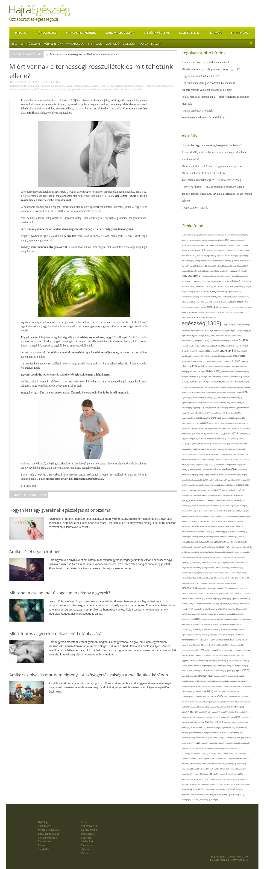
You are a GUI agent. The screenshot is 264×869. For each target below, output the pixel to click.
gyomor (86, 85)
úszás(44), (230, 758)
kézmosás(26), (187, 506)
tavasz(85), (195, 728)
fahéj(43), (202, 372)
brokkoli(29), (186, 286)
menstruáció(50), (208, 573)
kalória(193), (243, 485)
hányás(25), (197, 444)
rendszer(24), (213, 660)
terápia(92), (206, 733)
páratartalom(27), (240, 635)
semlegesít (107, 89)
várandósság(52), (188, 769)
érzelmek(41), (186, 361)
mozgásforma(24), (204, 588)
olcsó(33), (203, 614)
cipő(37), (185, 292)
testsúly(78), (230, 738)
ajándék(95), (243, 235)
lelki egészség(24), (238, 547)
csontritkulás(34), (205, 297)
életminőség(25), (226, 340)
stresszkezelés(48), (221, 676)
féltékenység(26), (228, 382)
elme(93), (229, 346)
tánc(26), (202, 717)
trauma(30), (203, 748)
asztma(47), (229, 260)
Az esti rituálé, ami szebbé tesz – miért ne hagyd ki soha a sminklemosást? (214, 156)
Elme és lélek (189, 33)
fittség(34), (190, 392)
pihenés (76, 89)
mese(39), (198, 578)
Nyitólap (21, 33)
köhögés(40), (186, 526)
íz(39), (217, 480)
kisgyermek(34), (208, 511)
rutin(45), (185, 665)
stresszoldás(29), (233, 676)
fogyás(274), (242, 392)
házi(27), (195, 449)
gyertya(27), (224, 423)
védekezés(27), (224, 769)
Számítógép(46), (210, 686)
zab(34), (194, 795)
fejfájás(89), (217, 377)
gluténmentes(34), (204, 413)
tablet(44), (224, 712)
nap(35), (204, 593)
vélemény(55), (208, 774)
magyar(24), (206, 557)
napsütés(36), (239, 593)
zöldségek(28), (187, 800)
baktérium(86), (202, 266)
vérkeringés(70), (188, 779)
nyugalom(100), (188, 609)
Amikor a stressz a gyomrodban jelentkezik (206, 62)
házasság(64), (187, 449)
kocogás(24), (245, 511)
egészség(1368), (203, 323)
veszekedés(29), (241, 779)
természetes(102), (189, 738)
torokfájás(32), (245, 743)
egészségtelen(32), (232, 330)
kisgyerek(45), (198, 511)
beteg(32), (244, 271)
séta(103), (231, 666)
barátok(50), (244, 266)
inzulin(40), (222, 475)
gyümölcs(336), (231, 433)
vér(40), (216, 774)
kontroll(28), (196, 521)
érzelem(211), (239, 356)
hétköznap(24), (233, 449)
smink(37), (185, 671)
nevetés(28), (186, 604)
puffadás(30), (239, 650)
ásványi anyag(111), (203, 261)
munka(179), (222, 588)
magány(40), (230, 552)
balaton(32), (212, 266)
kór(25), (214, 521)
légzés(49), (198, 547)
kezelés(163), (239, 500)
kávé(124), (213, 495)
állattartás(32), (201, 245)
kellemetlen (127, 85)
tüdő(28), (226, 753)
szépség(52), (222, 691)
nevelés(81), (245, 598)
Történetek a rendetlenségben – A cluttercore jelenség (211, 180)
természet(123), (236, 733)
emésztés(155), (204, 351)
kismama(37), (218, 511)
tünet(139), (233, 753)
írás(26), (244, 475)
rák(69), (185, 655)
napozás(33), (230, 593)
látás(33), (244, 542)
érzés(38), (210, 361)
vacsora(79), (206, 763)
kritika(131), (186, 542)
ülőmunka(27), (186, 763)
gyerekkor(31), (240, 418)
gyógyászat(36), (233, 423)
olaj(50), (185, 614)
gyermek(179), (202, 423)
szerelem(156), (188, 697)
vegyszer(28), (198, 774)
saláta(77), (198, 665)
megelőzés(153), (242, 562)
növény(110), (208, 604)
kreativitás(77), (233, 536)
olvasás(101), (222, 614)
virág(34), (213, 784)
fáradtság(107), (195, 377)
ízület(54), (239, 480)
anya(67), (200, 255)
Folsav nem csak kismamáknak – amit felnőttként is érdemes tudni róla (215, 100)
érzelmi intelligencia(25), (199, 361)
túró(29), (220, 753)
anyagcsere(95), (210, 256)
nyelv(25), (236, 604)
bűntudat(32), (200, 286)
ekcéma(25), (237, 335)
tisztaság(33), (213, 743)
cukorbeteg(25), (227, 297)
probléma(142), (222, 645)
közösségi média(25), (199, 536)
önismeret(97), (187, 629)
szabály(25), (244, 681)
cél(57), (226, 286)
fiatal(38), (223, 387)
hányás (105, 85)
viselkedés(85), (230, 784)
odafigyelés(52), (217, 609)
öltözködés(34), (236, 619)
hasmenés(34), (216, 444)
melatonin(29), (220, 567)
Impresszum (218, 856)
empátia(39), (215, 351)
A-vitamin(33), (186, 235)
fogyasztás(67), (187, 397)
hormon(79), (243, 454)
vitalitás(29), (186, 789)
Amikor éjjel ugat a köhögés (197, 110)
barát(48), (236, 266)
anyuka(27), (221, 255)
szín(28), (195, 702)
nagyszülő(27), (196, 593)
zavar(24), (220, 795)
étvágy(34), (228, 366)
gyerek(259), (217, 418)
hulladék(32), (239, 459)
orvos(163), (195, 619)
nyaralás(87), (228, 604)
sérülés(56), (222, 665)
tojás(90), (230, 743)
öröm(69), (217, 629)
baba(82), (193, 266)
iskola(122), (186, 480)
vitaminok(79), (222, 789)
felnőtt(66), (207, 382)
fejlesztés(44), (227, 377)
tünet (126, 89)
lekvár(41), (215, 547)
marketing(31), (187, 562)
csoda (58, 85)
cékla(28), (220, 286)
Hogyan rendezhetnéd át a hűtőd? (200, 76)
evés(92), (243, 366)
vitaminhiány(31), (211, 789)
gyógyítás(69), (244, 423)
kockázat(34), (236, 511)
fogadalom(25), (212, 392)
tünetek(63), (242, 753)
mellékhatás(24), (237, 567)
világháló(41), (205, 784)
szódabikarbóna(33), (245, 702)
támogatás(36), (242, 712)
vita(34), (247, 784)
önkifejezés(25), (198, 629)
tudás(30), (216, 748)
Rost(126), (238, 661)
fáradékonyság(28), (242, 372)
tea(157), (203, 728)
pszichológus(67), (228, 650)
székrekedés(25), (238, 686)
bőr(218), (236, 281)
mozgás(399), (190, 588)
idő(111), (212, 465)
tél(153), (235, 728)
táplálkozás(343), (214, 722)
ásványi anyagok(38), (218, 260)
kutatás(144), (204, 542)
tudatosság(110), (235, 748)
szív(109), (210, 702)
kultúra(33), (195, 542)
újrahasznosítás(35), (211, 758)
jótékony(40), (209, 485)
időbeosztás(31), (221, 464)
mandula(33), (241, 557)
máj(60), (234, 557)
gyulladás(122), (198, 433)
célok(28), (233, 286)
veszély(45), (186, 784)
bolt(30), (208, 281)
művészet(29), (186, 593)
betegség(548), (192, 275)
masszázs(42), (196, 562)
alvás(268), (200, 250)
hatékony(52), (243, 444)
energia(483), (228, 350)
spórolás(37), (231, 671)
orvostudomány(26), (207, 619)
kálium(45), (234, 485)
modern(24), (186, 583)
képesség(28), (186, 500)
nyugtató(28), (198, 609)
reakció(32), (192, 655)
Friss (14, 43)
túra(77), (205, 753)
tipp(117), (198, 743)
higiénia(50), (204, 454)
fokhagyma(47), (212, 397)
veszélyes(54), (195, 784)
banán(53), (229, 266)
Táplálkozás (46, 33)
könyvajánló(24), (205, 526)
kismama (139, 85)
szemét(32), (199, 691)
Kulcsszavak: (17, 85)
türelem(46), (186, 758)
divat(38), (229, 307)
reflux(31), (209, 655)
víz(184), (232, 789)
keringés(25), (212, 500)
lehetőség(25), (206, 547)
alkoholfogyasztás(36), (237, 240)
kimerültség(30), (242, 506)
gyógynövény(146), (200, 428)
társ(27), (235, 722)
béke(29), (194, 271)
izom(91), (231, 480)
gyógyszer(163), (215, 428)
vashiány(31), (214, 769)
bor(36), (214, 281)
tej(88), (219, 728)
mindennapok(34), (223, 578)
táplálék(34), (186, 722)
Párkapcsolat (75, 43)
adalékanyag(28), (197, 235)
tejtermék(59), (227, 727)
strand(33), (194, 676)
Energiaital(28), (242, 351)
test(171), (209, 738)
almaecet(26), (240, 245)
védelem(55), (234, 769)
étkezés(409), (190, 366)
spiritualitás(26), (221, 671)
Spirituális (95, 43)
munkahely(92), (234, 588)
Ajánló (143, 43)
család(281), (210, 291)
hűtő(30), (193, 464)
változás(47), (232, 763)
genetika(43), (186, 413)
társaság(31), (186, 727)
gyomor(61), (247, 428)
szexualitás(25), (235, 696)
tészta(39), (248, 738)
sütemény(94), (194, 681)
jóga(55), (192, 485)
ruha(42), (246, 660)
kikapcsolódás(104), (229, 506)
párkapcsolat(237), (191, 640)
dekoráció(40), (218, 302)
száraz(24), (220, 686)
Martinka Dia (53, 82)
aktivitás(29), (193, 240)
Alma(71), (232, 245)
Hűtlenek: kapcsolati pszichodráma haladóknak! (208, 83)
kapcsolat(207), (215, 490)
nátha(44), (209, 598)
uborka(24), (194, 758)
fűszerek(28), (224, 407)
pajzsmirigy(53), (187, 635)
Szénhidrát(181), (210, 691)
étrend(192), (204, 366)
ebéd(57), (216, 312)
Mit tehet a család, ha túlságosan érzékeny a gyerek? (211, 69)
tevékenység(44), (188, 743)
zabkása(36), (201, 795)
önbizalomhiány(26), (212, 624)
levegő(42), (248, 547)
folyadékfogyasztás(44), (190, 402)
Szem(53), (248, 686)
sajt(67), (191, 665)
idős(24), (240, 464)
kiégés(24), (195, 506)
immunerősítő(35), (209, 469)
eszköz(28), (228, 361)
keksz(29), (221, 495)
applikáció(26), (243, 255)
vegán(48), (242, 769)
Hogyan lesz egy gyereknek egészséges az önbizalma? (212, 145)
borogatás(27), (221, 281)
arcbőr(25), (191, 260)
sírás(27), (245, 665)
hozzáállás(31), (210, 459)
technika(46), (212, 727)
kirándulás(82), (187, 511)
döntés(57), (248, 307)
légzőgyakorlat (152, 85)
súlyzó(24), (185, 681)
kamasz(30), (186, 490)
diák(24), (204, 307)
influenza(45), (242, 469)
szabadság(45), (235, 681)
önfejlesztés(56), (236, 624)
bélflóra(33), (202, 271)
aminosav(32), (222, 250)
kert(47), (220, 500)
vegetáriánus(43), (188, 774)
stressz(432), (206, 675)
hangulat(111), (187, 444)
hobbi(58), (225, 454)
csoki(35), (238, 292)
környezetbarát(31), (236, 526)
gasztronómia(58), (243, 407)
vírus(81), (220, 784)
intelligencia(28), (204, 475)
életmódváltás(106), (189, 346)
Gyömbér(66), (187, 433)
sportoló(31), (186, 676)
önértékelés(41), (224, 624)
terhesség (118, 89)
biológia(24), (236, 276)
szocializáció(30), (232, 702)
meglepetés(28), (198, 567)
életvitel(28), (201, 346)
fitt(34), (184, 392)
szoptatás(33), (214, 707)
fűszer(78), (215, 407)
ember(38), (194, 351)
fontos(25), (201, 402)
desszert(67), (186, 307)
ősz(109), (224, 629)
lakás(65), (237, 542)
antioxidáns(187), (189, 255)
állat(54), (193, 245)
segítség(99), (207, 666)
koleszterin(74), (196, 516)
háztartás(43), (222, 449)
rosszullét (91, 89)
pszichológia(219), (214, 650)
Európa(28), (236, 366)
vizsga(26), (239, 789)
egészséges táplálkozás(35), (200, 330)
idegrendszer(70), (202, 464)
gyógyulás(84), (237, 428)
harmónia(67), (206, 444)
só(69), (191, 671)
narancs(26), (186, 598)
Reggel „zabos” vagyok (195, 207)
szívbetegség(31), (220, 702)
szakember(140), (189, 686)
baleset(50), (221, 266)
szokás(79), (186, 707)
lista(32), (208, 552)
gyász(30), (207, 418)
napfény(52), (211, 593)
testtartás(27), (240, 738)
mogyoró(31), (204, 583)
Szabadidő (113, 43)
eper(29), (185, 356)
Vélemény (129, 43)
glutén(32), (194, 413)
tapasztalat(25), (246, 717)
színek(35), (202, 702)
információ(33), (187, 475)
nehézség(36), (227, 598)
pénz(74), (212, 640)
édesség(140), (188, 318)
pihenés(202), (228, 640)
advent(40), (216, 235)
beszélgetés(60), (235, 271)
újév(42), (201, 758)
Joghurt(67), (200, 485)
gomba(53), (215, 413)
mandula (23, 89)
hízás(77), (217, 454)
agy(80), (223, 235)
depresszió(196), (240, 302)
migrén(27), (213, 578)
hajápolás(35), (212, 439)
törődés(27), (186, 748)
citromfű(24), (200, 292)
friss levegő (68, 85)
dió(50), (223, 307)
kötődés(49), (210, 531)
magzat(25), (227, 557)
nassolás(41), (201, 598)
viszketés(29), (240, 784)
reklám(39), (195, 660)
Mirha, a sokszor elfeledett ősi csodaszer (204, 173)
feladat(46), (246, 377)
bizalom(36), (244, 276)
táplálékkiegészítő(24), (197, 722)
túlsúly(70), (198, 753)
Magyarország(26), (216, 557)
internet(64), (214, 475)
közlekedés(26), (242, 531)
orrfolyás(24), (186, 619)
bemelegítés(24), (223, 271)
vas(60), (197, 769)
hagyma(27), (186, 439)
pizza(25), (238, 640)
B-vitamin (29, 85)
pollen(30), (244, 640)
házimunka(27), (212, 449)
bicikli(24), (228, 276)
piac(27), (219, 640)
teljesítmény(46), (196, 733)
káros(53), (205, 495)
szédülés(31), (228, 686)
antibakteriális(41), (233, 250)
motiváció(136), (231, 583)
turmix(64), (213, 753)
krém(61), (242, 536)
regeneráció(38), (218, 655)
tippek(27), (205, 743)
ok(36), (225, 609)
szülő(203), (195, 712)
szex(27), (227, 696)
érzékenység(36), (227, 356)
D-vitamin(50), (199, 302)
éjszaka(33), (229, 335)
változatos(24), (241, 763)
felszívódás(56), (216, 382)
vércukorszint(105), (235, 774)
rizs (83, 89)
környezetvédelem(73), (190, 531)
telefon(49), (243, 727)
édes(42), (229, 312)
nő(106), (193, 604)
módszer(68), (195, 583)
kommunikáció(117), (219, 516)
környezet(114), (224, 526)
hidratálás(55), (194, 454)
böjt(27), (229, 281)
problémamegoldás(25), (236, 645)
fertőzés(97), (204, 387)
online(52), (240, 614)
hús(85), (247, 459)
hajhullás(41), (222, 439)
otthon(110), (219, 619)
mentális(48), (218, 573)
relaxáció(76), (203, 660)
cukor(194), (216, 297)
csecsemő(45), (222, 292)
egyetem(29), (196, 335)
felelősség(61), (197, 382)
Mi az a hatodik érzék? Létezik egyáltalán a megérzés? (212, 166)
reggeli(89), (186, 661)
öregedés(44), (209, 629)
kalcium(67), (225, 485)
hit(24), (210, 454)
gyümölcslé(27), (245, 433)
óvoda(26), (227, 619)
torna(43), (237, 743)
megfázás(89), (187, 568)
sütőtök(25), (212, 681)
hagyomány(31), (195, 439)
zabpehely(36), (211, 795)
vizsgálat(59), (186, 795)
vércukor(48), (223, 774)
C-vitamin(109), (211, 286)
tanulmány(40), (222, 717)
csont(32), (196, 297)
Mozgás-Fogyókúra (81, 33)
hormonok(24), (187, 459)
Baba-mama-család (120, 33)
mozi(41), (213, 588)
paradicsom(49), (229, 635)
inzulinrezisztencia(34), (234, 475)
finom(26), (247, 387)
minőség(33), (234, 578)
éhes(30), (214, 335)
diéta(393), (213, 306)
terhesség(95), (216, 733)
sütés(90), (204, 681)
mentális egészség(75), (231, 573)
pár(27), (220, 635)
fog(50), (204, 392)
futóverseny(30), (187, 407)
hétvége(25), (242, 449)
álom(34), (191, 250)
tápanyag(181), (234, 717)
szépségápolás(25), (233, 691)
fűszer (78, 85)
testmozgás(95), (220, 738)
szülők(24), (204, 712)
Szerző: (42, 82)
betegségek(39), (208, 276)
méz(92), (205, 578)
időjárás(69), (232, 464)
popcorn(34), (186, 645)
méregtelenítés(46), (188, 578)
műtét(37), (243, 588)
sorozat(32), (198, 671)
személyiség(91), (188, 691)
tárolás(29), (228, 722)
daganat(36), (209, 302)
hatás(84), (234, 444)
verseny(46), (211, 779)
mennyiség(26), (196, 573)
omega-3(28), (231, 614)
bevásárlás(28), (219, 276)
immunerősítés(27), (196, 469)
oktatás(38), (243, 609)
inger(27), (195, 475)
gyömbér (95, 85)
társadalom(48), (243, 722)
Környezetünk (53, 43)
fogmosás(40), (222, 392)
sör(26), (205, 671)
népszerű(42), (236, 598)
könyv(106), (195, 526)
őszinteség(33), (233, 629)
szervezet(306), (215, 696)
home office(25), (234, 454)
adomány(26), (207, 235)
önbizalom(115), (199, 624)
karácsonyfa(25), (187, 495)
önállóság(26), (246, 619)
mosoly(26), (221, 583)
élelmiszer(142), (188, 341)
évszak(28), (186, 372)
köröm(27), (202, 531)
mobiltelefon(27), (244, 578)
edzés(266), (200, 317)
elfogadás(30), (210, 346)
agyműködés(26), (233, 235)
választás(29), (222, 763)
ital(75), (206, 480)
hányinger (115, 85)
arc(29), (184, 260)
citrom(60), (192, 292)
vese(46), (232, 779)
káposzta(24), (226, 490)
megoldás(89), (209, 568)
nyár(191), (218, 603)
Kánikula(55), (203, 490)
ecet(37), (223, 312)
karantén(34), (197, 495)
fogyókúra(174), (200, 397)
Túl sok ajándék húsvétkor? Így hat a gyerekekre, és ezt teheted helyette (217, 197)
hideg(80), (186, 454)
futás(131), (241, 403)
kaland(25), (217, 485)
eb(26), (210, 312)
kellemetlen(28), (231, 495)
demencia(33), (228, 302)
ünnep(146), (196, 764)
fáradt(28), (185, 377)
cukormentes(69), (188, 302)
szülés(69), (186, 712)
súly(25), (242, 676)
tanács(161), (187, 717)
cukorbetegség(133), (240, 297)
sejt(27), (215, 665)
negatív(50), (217, 598)
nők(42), (200, 604)
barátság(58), (186, 271)
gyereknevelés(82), (189, 423)
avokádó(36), (244, 260)
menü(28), (243, 573)
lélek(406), (225, 546)
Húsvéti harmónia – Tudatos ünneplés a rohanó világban (213, 186)
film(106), (240, 387)
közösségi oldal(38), (213, 536)
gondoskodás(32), (188, 418)
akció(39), (185, 240)
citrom (50, 85)
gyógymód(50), (187, 428)
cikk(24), (248, 286)
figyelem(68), (232, 387)
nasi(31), (193, 598)
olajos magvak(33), (194, 614)
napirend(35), (221, 593)
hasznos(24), (226, 444)
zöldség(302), (238, 794)
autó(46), (237, 260)
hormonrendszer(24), (198, 459)
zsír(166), (196, 800)
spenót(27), (212, 671)
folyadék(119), (223, 397)
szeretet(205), (200, 696)
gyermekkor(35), (214, 423)
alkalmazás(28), (213, 240)
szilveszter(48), (187, 702)
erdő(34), (191, 356)
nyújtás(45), (207, 609)
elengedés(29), (200, 340)
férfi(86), (185, 387)
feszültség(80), (214, 387)
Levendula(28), (193, 552)
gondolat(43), (223, 413)
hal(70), (229, 439)
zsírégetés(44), (205, 800)
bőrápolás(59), (246, 281)
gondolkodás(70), (234, 413)
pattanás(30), (203, 640)
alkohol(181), (224, 240)
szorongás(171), (237, 707)
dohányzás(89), (238, 307)
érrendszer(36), (215, 356)
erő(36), (207, 356)
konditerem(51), (245, 516)
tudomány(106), (188, 753)
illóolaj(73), (186, 469)
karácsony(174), (238, 490)
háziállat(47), (202, 449)
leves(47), (201, 552)
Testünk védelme (157, 33)
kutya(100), (214, 542)
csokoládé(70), (187, 297)
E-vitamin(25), (203, 312)
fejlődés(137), (237, 377)
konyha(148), (205, 521)
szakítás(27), (200, 686)
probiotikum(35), (210, 645)
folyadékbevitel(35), (235, 397)
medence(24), (206, 562)
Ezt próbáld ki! (31, 43)
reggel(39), (240, 655)
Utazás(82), (239, 758)
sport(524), (243, 670)
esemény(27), (219, 361)
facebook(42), (194, 372)
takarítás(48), (232, 712)
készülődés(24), (228, 500)
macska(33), (221, 552)
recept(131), (201, 655)
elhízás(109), (220, 346)
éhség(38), (221, 335)
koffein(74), (186, 516)
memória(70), (187, 573)
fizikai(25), (197, 392)
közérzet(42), (232, 531)
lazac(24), (190, 547)
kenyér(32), (240, 495)
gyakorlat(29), (198, 418)
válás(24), (214, 763)
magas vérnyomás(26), (242, 552)
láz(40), (184, 547)
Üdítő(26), (246, 758)
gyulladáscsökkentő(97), (213, 433)
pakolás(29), (197, 635)
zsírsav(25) (214, 800)
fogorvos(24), (231, 392)
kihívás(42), (217, 506)
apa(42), (228, 255)
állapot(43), (186, 245)
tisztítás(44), (222, 743)
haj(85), (204, 439)
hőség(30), (231, 459)
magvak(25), (198, 557)
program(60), (186, 650)
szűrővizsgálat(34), (214, 712)
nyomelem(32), (245, 604)
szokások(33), (195, 707)
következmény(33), (221, 531)
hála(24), (235, 439)
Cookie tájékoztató (237, 856)
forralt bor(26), (210, 402)
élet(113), (209, 341)
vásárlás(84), (205, 769)
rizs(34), (231, 660)
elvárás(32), (186, 351)
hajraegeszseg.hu (219, 859)
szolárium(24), (205, 707)
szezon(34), (245, 696)
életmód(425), (240, 340)
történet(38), (194, 748)
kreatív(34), (224, 536)
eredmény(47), (199, 356)
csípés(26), (231, 292)
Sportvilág (239, 33)
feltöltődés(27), (239, 382)
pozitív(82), (200, 645)
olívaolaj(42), (211, 614)
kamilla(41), (194, 490)
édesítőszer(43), (238, 312)
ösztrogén (66, 89)
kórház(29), (220, 521)
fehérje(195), (207, 377)
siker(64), (238, 665)
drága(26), (185, 312)
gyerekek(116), (229, 418)
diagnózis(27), (196, 307)
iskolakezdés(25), (197, 480)
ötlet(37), (242, 629)
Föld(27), (218, 402)
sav (98, 89)
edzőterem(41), (211, 317)
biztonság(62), (187, 281)
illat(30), (245, 464)
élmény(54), (237, 346)
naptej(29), (247, 593)
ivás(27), (212, 480)
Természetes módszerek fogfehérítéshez (204, 117)
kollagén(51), (206, 516)
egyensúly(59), (187, 335)
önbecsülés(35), (187, 624)
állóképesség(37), (223, 245)
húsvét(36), (186, 464)
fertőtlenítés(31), (193, 387)
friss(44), (234, 402)
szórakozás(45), (225, 707)
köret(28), (214, 526)
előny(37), (245, 346)
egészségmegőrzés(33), (218, 330)
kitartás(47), (227, 511)
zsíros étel (136, 89)
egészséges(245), (233, 324)
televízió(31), (186, 733)
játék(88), (185, 485)
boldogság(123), (198, 281)
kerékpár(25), (203, 500)
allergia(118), (211, 245)
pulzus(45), (248, 650)
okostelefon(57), (233, 609)
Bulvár (156, 43)
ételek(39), (244, 361)
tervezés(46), (200, 738)
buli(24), (193, 286)
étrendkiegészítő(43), (216, 366)
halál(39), (242, 439)
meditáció (34, 89)
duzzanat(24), (193, 312)
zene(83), (227, 795)
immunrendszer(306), (226, 469)
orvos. (56, 89)
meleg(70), (228, 567)
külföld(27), (223, 542)
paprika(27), (214, 635)
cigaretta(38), (241, 286)
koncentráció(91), (233, 516)
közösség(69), (187, 536)
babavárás (41, 85)
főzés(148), (226, 403)
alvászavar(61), (211, 250)
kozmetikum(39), (237, 521)
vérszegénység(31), (222, 779)
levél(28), (185, 552)
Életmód (215, 33)
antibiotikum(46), (245, 250)
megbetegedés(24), (228, 562)
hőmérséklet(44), (222, 459)
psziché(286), (198, 650)
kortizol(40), (228, 521)
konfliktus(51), (187, 521)
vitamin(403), (198, 789)
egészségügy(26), (245, 330)
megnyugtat (46, 89)
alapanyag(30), (202, 240)
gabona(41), (233, 407)
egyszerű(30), (206, 335)
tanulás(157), (211, 717)
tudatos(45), (224, 748)
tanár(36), (196, 717)
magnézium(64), (188, 557)
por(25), (193, 645)
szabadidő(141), (222, 681)
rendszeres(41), (223, 660)
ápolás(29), (235, 255)
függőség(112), (199, 408)
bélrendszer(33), (211, 271)
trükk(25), (209, 748)
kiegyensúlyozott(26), (206, 506)
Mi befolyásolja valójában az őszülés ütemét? (207, 89)
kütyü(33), (230, 542)
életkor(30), (217, 340)
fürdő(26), (208, 407)
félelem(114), (187, 382)
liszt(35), (214, 552)
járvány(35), (246, 480)
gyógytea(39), (227, 428)
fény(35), (247, 382)
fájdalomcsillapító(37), (228, 372)
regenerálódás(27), (230, 655)
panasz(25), (205, 635)
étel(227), (236, 361)
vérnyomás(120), (200, 779)
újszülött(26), (222, 758)
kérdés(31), (195, 500)
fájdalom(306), (213, 371)
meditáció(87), (216, 563)
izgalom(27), (223, 480)
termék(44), (226, 733)
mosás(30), (213, 583)
